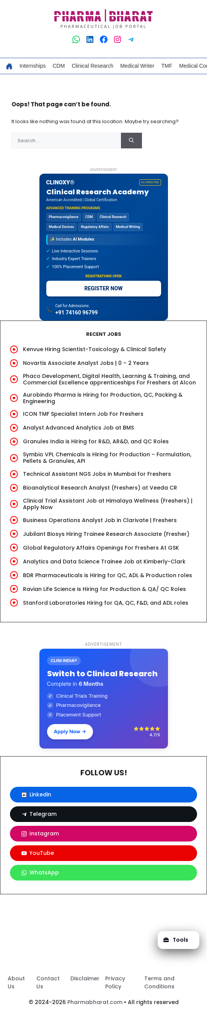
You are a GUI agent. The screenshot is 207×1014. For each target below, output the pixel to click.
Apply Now (70, 731)
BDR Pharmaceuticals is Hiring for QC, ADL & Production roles (107, 575)
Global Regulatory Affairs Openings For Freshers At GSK (101, 548)
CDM (58, 66)
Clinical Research (92, 66)
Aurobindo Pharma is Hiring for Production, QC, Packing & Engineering (103, 398)
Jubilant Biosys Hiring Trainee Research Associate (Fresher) (106, 534)
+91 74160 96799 (76, 312)
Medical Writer (137, 66)
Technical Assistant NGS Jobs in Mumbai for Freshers (97, 474)
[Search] (131, 141)
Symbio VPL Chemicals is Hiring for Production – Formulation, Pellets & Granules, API (107, 458)
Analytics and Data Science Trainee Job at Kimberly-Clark (104, 561)
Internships (33, 66)
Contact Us (48, 982)
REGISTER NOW (103, 288)
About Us (16, 982)
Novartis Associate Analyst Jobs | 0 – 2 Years (86, 363)
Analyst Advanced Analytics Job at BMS (78, 427)
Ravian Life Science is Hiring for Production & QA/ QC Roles (104, 589)
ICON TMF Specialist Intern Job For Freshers (83, 414)
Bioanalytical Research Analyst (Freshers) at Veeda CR (100, 488)
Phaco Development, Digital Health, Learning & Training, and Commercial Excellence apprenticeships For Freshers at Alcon (109, 379)
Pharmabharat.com (94, 1002)
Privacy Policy (115, 982)
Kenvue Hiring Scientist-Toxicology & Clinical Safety (94, 349)
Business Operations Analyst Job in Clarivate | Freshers (100, 520)
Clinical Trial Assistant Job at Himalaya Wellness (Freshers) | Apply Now (107, 504)
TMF (167, 66)
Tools (175, 940)
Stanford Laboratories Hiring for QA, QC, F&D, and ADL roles (105, 603)
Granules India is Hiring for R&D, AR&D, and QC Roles (96, 441)
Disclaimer (84, 978)
